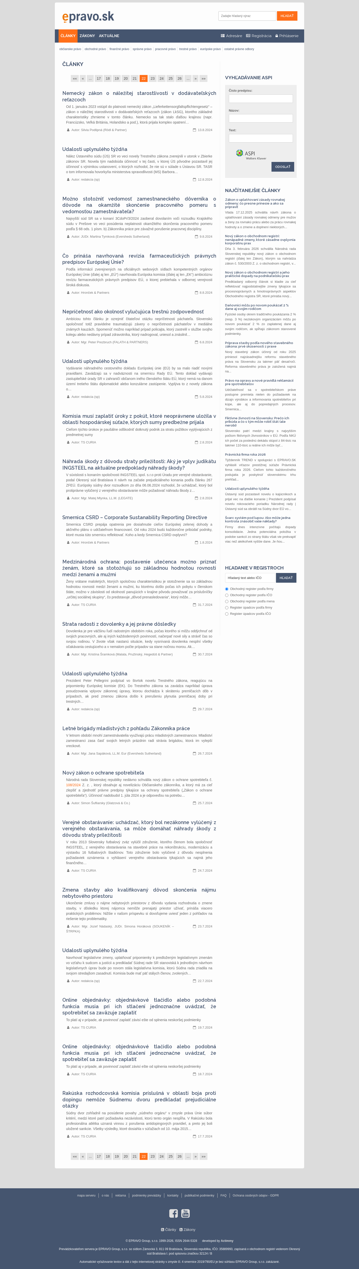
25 (171, 78)
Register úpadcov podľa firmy (248, 607)
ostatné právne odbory (239, 49)
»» (203, 78)
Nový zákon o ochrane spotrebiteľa (103, 773)
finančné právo (119, 49)
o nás (105, 1195)
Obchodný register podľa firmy (249, 589)
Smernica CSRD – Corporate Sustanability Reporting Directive (134, 517)
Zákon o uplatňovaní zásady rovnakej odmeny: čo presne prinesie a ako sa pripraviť (255, 203)
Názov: (234, 110)
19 (117, 78)
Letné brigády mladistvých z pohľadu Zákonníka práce (126, 728)
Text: (232, 130)
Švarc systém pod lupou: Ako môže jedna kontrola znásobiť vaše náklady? (257, 519)
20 (126, 78)
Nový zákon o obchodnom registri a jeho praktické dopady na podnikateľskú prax (257, 274)
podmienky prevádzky (146, 1195)
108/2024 (73, 785)
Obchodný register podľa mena (250, 601)
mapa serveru (86, 1195)
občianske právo (70, 49)
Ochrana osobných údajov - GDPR (256, 1195)
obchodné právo (95, 49)
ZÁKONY (87, 36)
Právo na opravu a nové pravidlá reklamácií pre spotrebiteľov (259, 382)
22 (144, 78)
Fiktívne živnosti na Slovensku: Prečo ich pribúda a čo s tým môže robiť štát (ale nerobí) (257, 421)
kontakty (173, 1195)
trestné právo (188, 49)
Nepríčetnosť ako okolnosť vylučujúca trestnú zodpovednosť (133, 312)
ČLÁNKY (68, 36)
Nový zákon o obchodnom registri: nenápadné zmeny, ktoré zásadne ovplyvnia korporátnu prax (260, 239)
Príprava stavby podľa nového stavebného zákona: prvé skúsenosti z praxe (259, 344)
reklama (120, 1195)
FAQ (224, 1195)
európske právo (210, 49)
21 (135, 78)
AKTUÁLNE (109, 36)
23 (153, 78)
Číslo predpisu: (241, 90)
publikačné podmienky (199, 1195)
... (90, 78)
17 (99, 78)
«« (75, 78)
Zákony (189, 1230)
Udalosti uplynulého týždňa (94, 149)
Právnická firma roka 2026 (245, 454)
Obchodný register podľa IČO (248, 595)
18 (108, 78)
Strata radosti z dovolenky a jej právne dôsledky (119, 624)
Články (72, 64)
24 (162, 78)
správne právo (142, 49)
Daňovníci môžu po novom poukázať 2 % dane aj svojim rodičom (257, 307)
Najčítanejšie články (252, 190)
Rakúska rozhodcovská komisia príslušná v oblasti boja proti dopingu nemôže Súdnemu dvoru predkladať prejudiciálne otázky (139, 1099)
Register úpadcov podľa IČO (248, 614)
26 (179, 78)
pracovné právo (165, 49)
